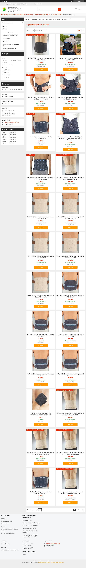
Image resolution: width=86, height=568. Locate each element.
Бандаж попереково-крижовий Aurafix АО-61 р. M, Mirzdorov (40, 98)
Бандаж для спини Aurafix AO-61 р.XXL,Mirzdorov (41, 137)
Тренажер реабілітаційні (29, 528)
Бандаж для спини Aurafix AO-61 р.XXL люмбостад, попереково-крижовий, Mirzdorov (70, 138)
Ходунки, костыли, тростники (30, 525)
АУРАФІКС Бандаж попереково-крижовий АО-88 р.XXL (70, 335)
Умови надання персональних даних (11, 45)
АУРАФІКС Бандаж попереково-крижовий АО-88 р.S (40, 335)
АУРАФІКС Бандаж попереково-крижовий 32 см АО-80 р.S (40, 256)
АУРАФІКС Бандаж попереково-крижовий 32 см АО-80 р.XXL (70, 256)
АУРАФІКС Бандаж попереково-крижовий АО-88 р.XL (40, 374)
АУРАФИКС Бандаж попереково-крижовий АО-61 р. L (41, 492)
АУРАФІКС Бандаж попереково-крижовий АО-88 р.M (70, 296)
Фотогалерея (6, 38)
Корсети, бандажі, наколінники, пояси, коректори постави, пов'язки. (32, 14)
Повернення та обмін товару (10, 35)
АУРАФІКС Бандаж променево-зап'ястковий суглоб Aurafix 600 (40, 414)
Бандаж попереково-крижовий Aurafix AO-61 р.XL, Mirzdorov (41, 178)
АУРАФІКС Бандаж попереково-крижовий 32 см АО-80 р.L (40, 217)
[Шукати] (59, 9)
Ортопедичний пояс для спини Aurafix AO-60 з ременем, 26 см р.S (70, 492)
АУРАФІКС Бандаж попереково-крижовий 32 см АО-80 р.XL (40, 296)
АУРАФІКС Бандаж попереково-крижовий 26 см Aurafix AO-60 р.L (70, 414)
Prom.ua (51, 561)
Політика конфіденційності (57, 562)
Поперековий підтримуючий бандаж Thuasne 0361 (70, 59)
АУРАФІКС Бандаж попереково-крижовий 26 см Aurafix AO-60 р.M (70, 178)
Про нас (5, 26)
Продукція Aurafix (56, 14)
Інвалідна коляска (27, 520)
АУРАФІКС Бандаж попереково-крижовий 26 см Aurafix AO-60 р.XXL (70, 453)
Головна (27, 19)
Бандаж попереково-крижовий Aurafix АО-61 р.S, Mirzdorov (70, 98)
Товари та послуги (8, 14)
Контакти (49, 19)
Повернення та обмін (60, 19)
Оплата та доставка (8, 32)
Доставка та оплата (6, 524)
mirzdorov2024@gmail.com (12, 122)
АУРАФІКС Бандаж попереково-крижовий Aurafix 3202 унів (40, 59)
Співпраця (5, 41)
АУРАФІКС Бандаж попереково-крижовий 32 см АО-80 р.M (70, 217)
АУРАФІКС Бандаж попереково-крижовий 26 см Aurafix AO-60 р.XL (40, 453)
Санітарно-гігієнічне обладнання (31, 523)
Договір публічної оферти (9, 48)
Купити (42, 69)
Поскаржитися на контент (44, 562)
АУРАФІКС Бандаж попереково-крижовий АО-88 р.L (70, 374)
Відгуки (4, 29)
